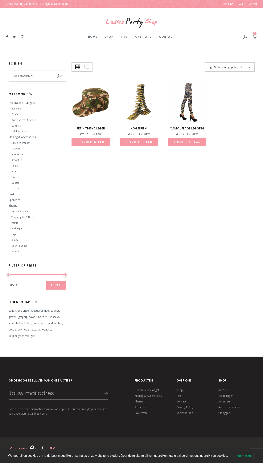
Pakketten (15, 194)
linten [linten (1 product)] (27, 323)
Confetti (15, 114)
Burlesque (17, 228)
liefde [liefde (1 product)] (19, 323)
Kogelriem (139, 128)
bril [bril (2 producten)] (19, 310)
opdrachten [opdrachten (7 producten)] (55, 323)
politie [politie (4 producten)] (12, 329)
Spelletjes (14, 200)
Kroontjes (16, 160)
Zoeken (60, 76)
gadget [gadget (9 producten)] (55, 310)
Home (92, 37)
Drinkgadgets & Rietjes (23, 120)
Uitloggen (224, 413)
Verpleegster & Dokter (23, 217)
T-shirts (15, 188)
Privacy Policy (184, 407)
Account (223, 390)
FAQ (240, 4)
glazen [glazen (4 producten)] (13, 317)
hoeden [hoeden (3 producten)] (42, 317)
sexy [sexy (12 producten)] (33, 329)
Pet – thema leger (90, 128)
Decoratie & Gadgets (22, 103)
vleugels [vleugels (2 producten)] (30, 336)
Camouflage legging (187, 128)
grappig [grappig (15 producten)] (22, 317)
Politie (14, 222)
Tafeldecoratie (19, 131)
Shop (109, 37)
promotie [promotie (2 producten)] (23, 329)
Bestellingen (225, 396)
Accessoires (17, 154)
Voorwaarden (184, 413)
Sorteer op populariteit (227, 67)
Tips (124, 37)
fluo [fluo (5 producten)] (46, 310)
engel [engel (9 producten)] (26, 310)
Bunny (14, 240)
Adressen (224, 401)
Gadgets (16, 125)
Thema (13, 205)
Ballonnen (16, 108)
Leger (14, 234)
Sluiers (14, 165)
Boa (13, 171)
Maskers (15, 148)
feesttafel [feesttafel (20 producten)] (37, 310)
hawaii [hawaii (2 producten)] (33, 317)
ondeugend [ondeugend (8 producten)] (40, 323)
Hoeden (15, 177)
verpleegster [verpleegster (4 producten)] (16, 336)
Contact (252, 4)
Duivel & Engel (19, 245)
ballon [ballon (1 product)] (12, 310)
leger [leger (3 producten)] (12, 323)
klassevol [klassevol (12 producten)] (54, 317)
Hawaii (15, 251)
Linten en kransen (20, 142)
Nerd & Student (19, 211)
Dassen (15, 182)
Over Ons (227, 4)
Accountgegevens (229, 407)
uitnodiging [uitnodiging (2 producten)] (44, 329)
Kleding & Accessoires (22, 137)
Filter (56, 285)
